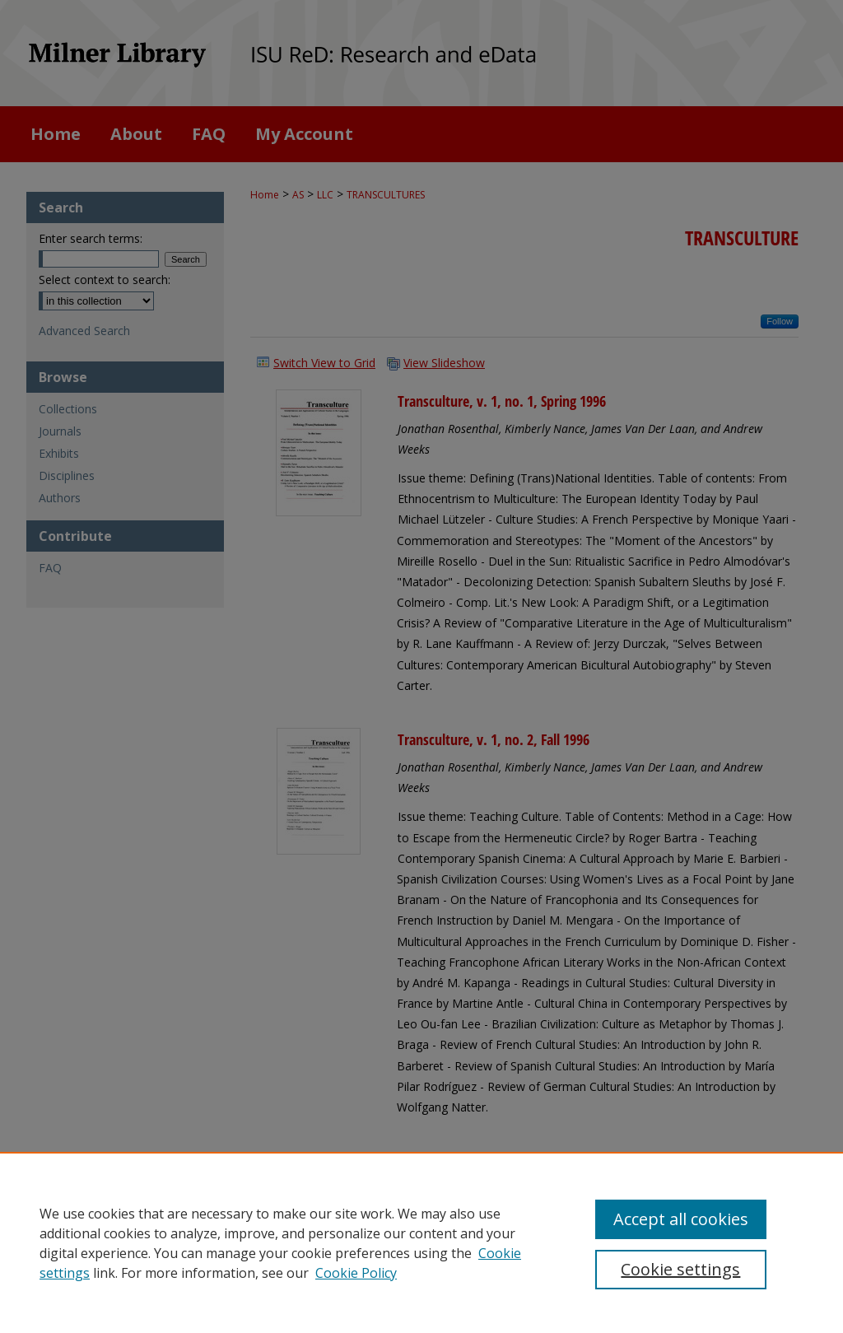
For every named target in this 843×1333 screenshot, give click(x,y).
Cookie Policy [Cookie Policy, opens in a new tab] (356, 1273)
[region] (421, 1242)
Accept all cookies (680, 1219)
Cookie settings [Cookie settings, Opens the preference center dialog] (680, 1269)
